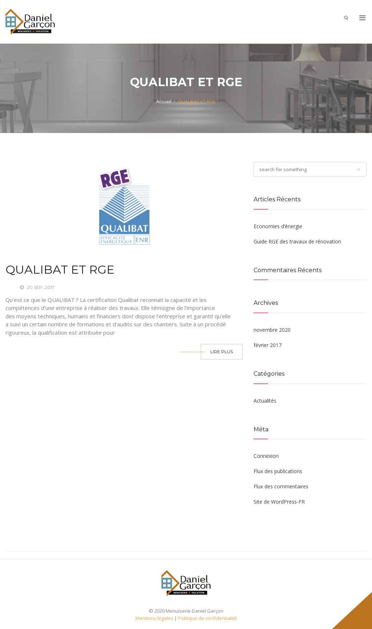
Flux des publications (278, 471)
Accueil (163, 101)
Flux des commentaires (281, 486)
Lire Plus (221, 351)
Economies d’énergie (278, 226)
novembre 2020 (272, 329)
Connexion (266, 455)
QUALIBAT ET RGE (59, 269)
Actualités (265, 400)
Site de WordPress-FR (279, 501)
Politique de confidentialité (207, 618)
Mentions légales (154, 618)
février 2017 (268, 345)
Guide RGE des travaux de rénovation (297, 241)
